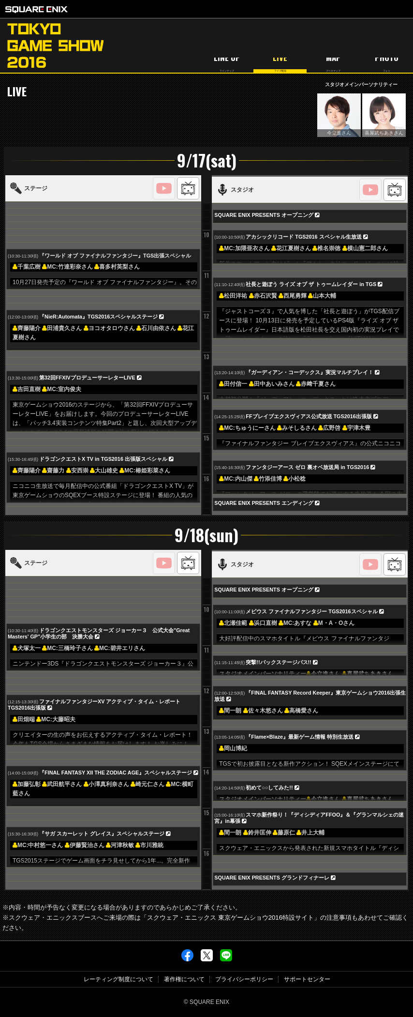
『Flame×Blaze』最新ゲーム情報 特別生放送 (300, 737)
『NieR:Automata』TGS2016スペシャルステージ (98, 316)
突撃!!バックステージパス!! (278, 662)
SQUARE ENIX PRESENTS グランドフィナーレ (271, 877)
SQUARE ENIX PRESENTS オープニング (263, 215)
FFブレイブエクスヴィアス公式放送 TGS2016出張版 (308, 416)
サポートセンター (307, 979)
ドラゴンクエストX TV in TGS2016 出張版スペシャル (103, 459)
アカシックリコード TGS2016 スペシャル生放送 (303, 237)
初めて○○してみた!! (269, 787)
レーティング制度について (118, 979)
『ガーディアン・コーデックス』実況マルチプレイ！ (309, 372)
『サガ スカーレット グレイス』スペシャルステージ (101, 833)
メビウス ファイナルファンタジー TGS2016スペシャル (311, 611)
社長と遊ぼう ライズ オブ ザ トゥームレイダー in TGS (311, 284)
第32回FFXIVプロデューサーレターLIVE (87, 377)
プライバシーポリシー (244, 979)
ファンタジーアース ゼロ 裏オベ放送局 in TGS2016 (307, 467)
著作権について (184, 979)
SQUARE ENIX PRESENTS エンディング (263, 503)
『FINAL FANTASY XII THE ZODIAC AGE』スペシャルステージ (115, 772)
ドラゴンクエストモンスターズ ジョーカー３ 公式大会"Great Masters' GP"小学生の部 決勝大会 (99, 633)
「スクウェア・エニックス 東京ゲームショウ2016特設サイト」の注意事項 (246, 917)
